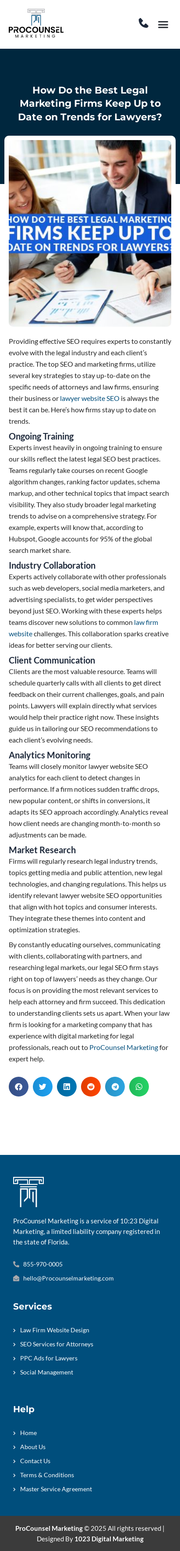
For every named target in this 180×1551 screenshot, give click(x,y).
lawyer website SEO (90, 398)
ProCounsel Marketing (123, 1047)
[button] (163, 24)
